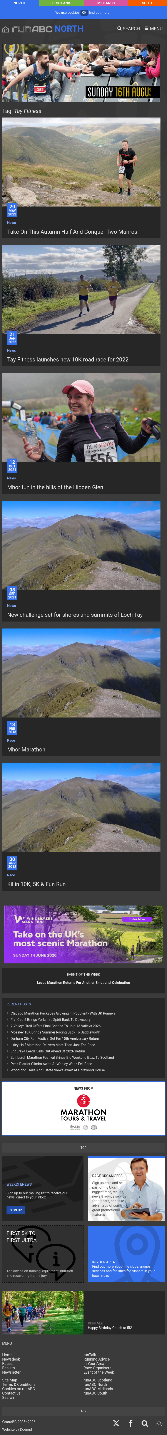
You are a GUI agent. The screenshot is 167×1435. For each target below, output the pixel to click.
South (148, 3)
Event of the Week (99, 1372)
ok (84, 13)
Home (7, 1355)
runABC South (95, 1393)
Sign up (16, 1210)
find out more (99, 12)
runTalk (90, 1355)
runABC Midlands (98, 1389)
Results (8, 1368)
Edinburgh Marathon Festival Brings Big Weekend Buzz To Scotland (62, 1057)
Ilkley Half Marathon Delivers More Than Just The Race (53, 1045)
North (19, 3)
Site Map (9, 1380)
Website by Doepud (17, 1429)
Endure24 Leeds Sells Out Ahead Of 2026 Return (48, 1051)
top (83, 1148)
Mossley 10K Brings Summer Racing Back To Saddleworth (55, 1032)
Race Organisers (97, 1368)
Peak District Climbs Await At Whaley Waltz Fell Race (51, 1064)
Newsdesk (11, 1359)
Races (7, 1363)
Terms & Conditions (18, 1384)
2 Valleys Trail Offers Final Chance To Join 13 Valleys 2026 (56, 1026)
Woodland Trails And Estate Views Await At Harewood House (58, 1070)
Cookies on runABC (18, 1389)
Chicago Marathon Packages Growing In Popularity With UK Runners (63, 1013)
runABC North (95, 1384)
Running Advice (97, 1359)
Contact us (11, 1393)
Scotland (61, 3)
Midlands (106, 3)
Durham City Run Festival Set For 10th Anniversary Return (55, 1039)
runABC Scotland (98, 1380)
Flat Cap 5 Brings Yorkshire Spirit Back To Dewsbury (50, 1020)
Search (8, 1397)
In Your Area (94, 1363)
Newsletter (11, 1372)
